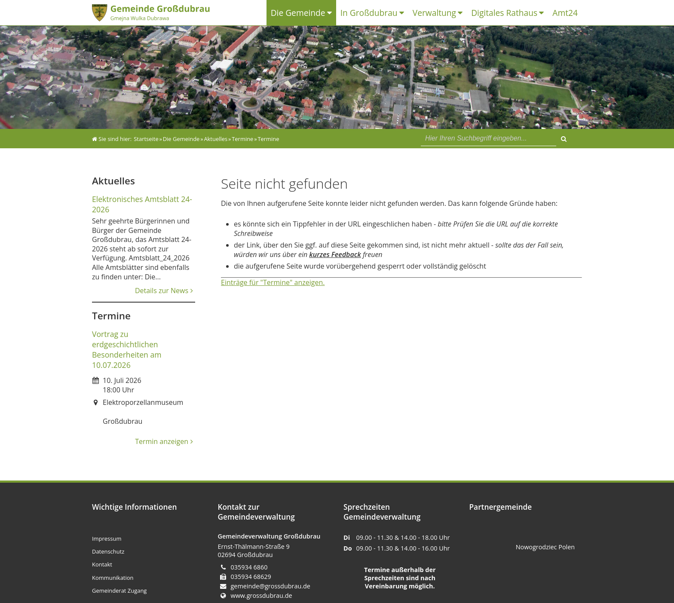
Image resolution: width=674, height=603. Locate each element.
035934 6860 (249, 567)
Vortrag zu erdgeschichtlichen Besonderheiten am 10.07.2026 (127, 349)
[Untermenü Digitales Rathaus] (543, 13)
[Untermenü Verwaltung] (462, 13)
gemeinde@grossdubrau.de (270, 586)
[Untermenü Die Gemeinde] (331, 13)
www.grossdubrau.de (261, 595)
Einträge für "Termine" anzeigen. (273, 282)
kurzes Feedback (335, 254)
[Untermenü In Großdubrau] (403, 13)
